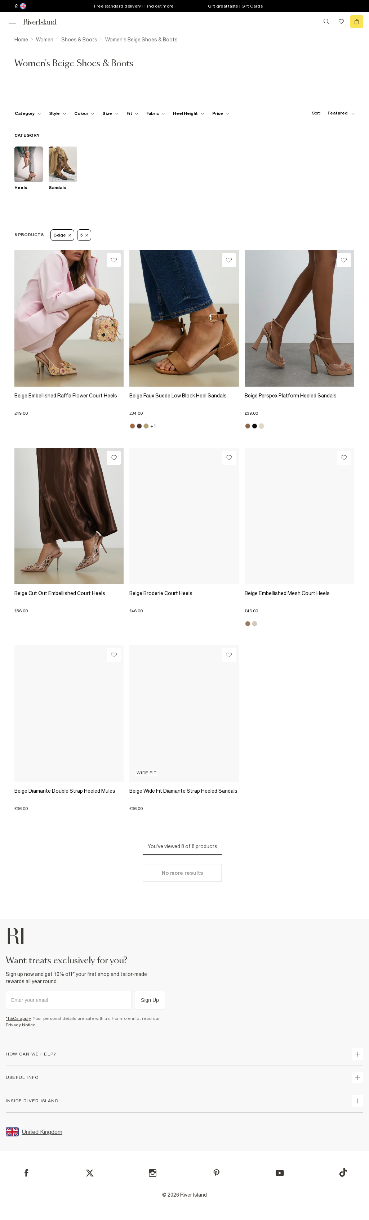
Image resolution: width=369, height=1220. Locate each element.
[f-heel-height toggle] (189, 113)
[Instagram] (152, 1173)
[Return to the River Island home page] (44, 22)
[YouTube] (280, 1173)
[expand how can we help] (357, 1054)
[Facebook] (26, 1173)
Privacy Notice (21, 1024)
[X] (89, 1173)
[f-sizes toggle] (110, 113)
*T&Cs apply (18, 1018)
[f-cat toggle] (28, 113)
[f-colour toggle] (84, 113)
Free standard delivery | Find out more (134, 6)
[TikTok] (343, 1172)
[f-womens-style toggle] (58, 113)
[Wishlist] (114, 260)
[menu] (12, 21)
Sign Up (150, 1000)
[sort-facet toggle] (331, 113)
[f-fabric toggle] (155, 113)
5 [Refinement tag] (84, 235)
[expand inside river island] (357, 1101)
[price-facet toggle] (221, 113)
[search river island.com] (326, 21)
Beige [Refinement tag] (62, 235)
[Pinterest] (216, 1173)
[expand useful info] (357, 1077)
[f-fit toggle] (132, 113)
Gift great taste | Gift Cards (235, 6)
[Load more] (182, 873)
